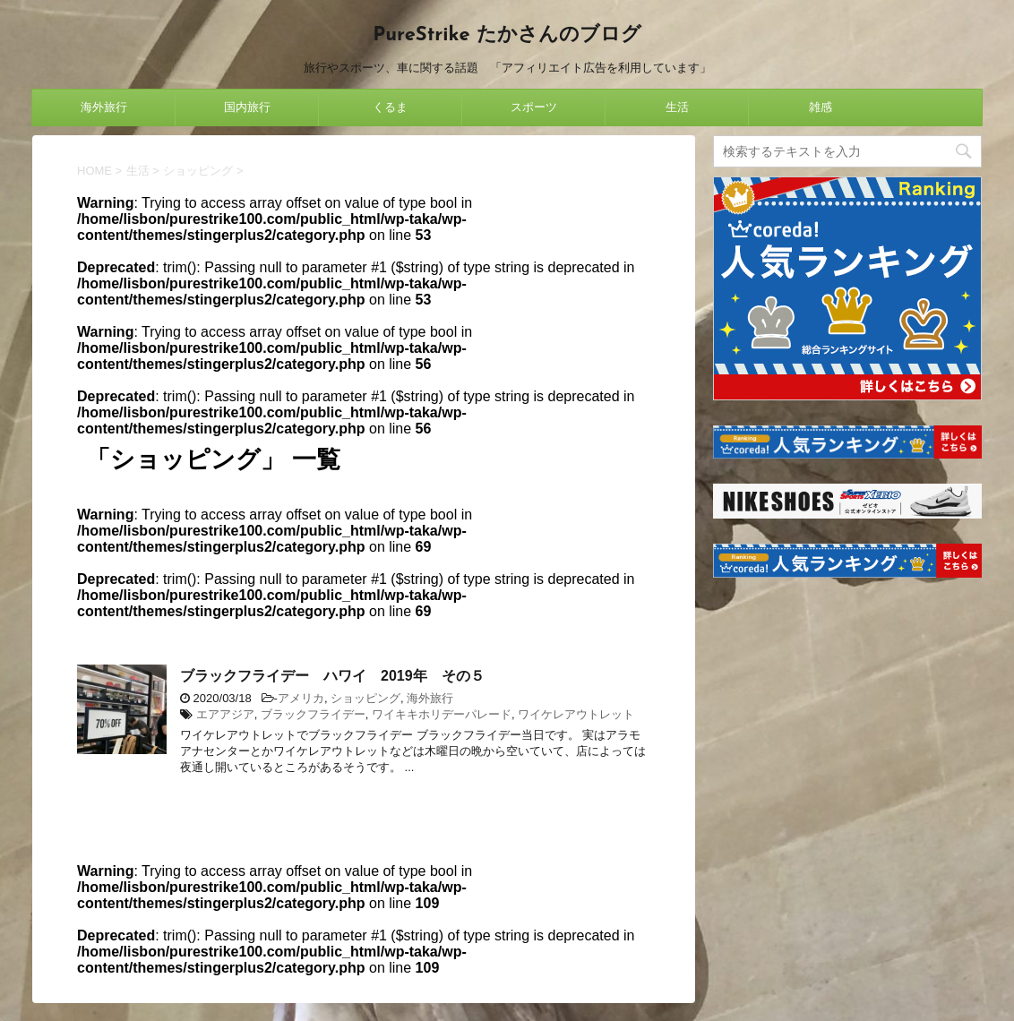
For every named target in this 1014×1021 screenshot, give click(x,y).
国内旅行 (247, 107)
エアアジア (225, 714)
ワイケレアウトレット (576, 714)
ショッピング (365, 698)
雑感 (820, 107)
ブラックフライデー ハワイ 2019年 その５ (332, 675)
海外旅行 (104, 107)
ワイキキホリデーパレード (441, 714)
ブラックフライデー (313, 714)
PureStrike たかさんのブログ (506, 35)
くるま (390, 107)
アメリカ (301, 698)
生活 (677, 107)
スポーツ (534, 107)
